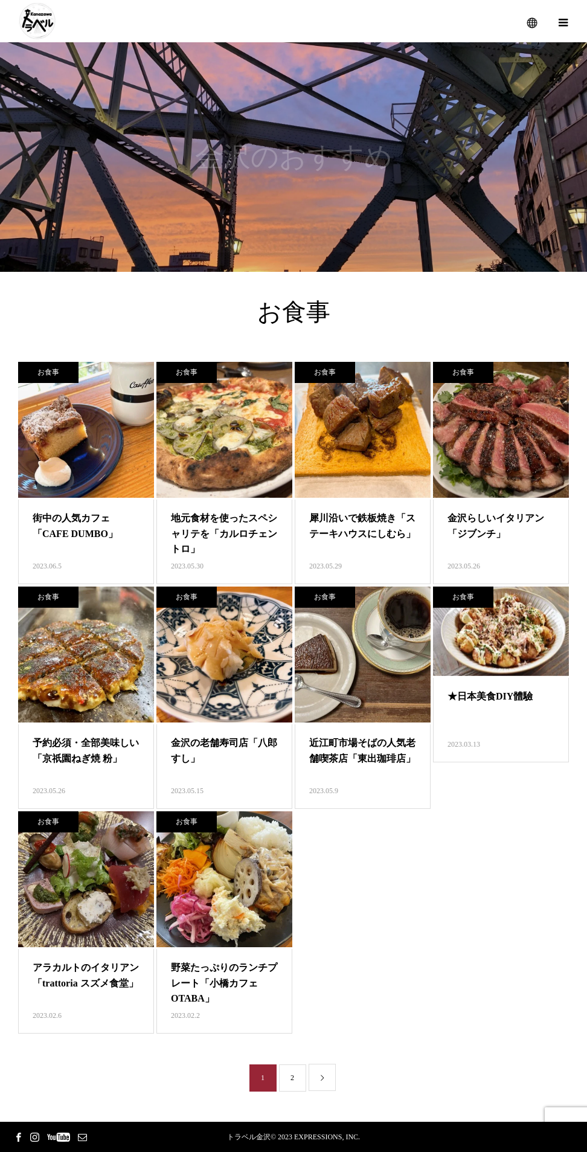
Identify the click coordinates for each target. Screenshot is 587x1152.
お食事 (48, 372)
